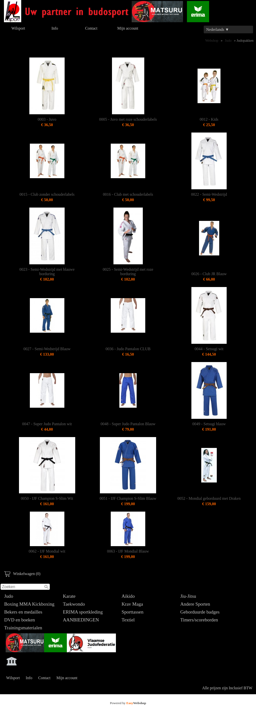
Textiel (128, 619)
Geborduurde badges (199, 612)
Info (55, 28)
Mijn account (127, 28)
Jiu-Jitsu (188, 596)
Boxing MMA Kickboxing (29, 604)
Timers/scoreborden (199, 619)
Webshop (211, 40)
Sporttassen (132, 612)
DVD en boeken (19, 619)
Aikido (128, 596)
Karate (69, 596)
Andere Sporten (195, 604)
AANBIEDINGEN (81, 619)
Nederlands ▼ (217, 29)
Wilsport (18, 28)
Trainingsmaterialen (23, 627)
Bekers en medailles (23, 612)
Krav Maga (132, 604)
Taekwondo (74, 604)
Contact (91, 28)
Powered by (128, 703)
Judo (8, 596)
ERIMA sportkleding (83, 612)
